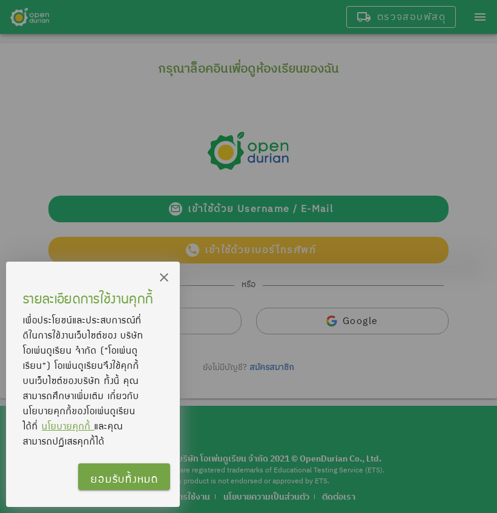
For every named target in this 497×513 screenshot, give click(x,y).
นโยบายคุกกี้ (68, 426)
